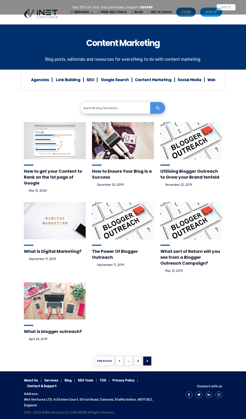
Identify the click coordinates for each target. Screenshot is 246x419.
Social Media (189, 77)
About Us (31, 378)
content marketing (182, 56)
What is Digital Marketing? (52, 249)
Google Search (115, 77)
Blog (68, 378)
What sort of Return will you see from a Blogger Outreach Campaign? (190, 255)
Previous (104, 358)
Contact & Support (42, 384)
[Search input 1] (116, 106)
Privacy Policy (123, 378)
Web (211, 77)
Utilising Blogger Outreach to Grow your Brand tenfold (189, 172)
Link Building (68, 77)
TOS (103, 378)
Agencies (40, 77)
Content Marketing (123, 41)
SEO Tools (85, 378)
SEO (90, 77)
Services (51, 378)
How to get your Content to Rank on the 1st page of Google (53, 175)
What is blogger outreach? (53, 329)
